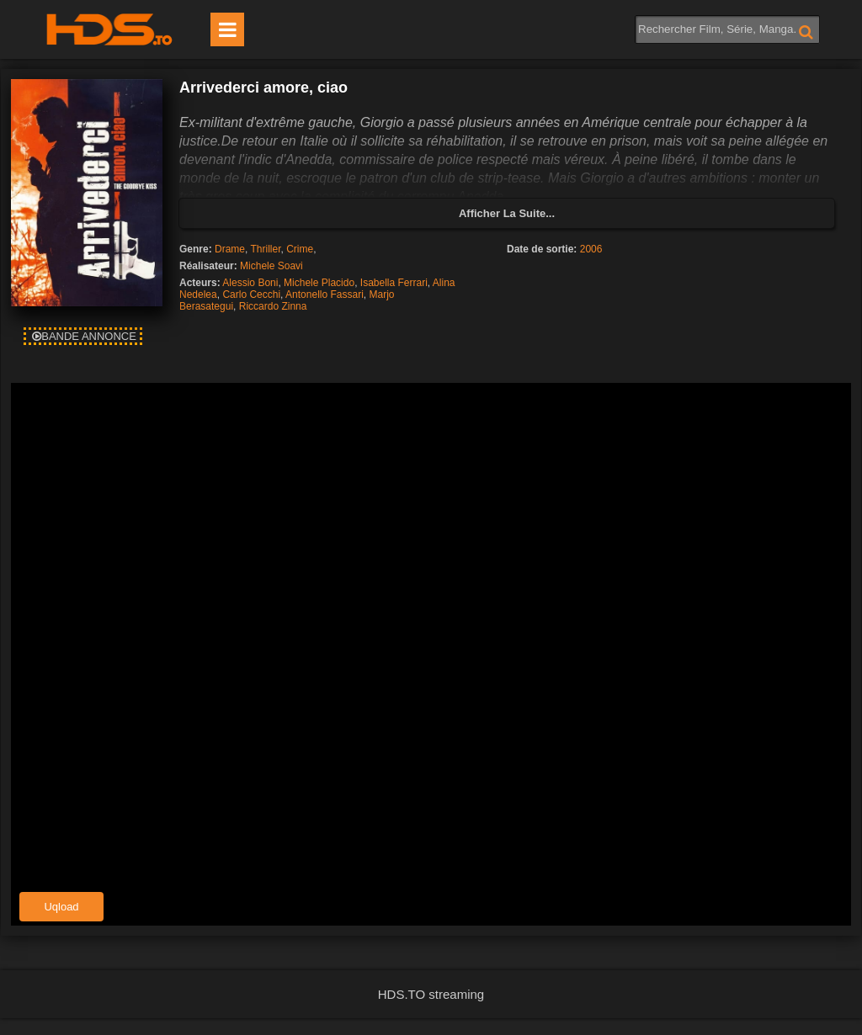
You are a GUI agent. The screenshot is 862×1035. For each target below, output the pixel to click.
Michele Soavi (271, 266)
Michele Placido (319, 283)
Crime (299, 249)
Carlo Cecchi (251, 294)
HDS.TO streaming (431, 994)
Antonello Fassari (324, 294)
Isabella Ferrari (394, 283)
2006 (591, 249)
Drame (230, 249)
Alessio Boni (250, 283)
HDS (109, 29)
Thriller (266, 249)
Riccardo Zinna (273, 306)
